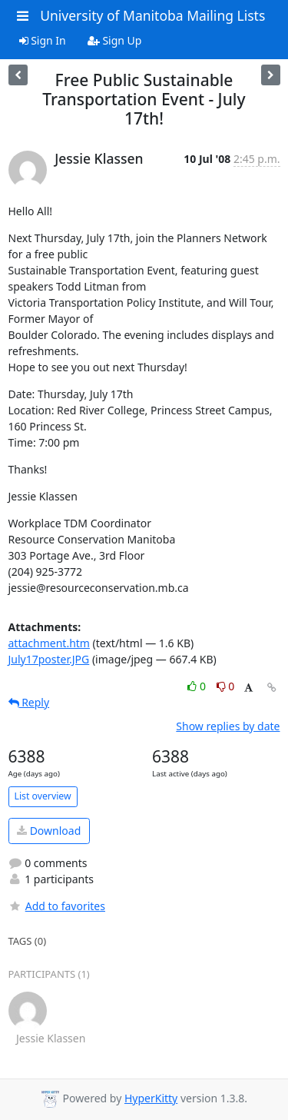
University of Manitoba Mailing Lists (152, 15)
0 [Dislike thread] (226, 686)
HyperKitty (150, 1098)
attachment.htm (49, 643)
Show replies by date (228, 726)
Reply (29, 702)
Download (49, 830)
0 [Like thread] (197, 686)
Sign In (42, 40)
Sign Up (115, 40)
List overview (43, 796)
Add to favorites (56, 906)
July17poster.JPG (49, 659)
